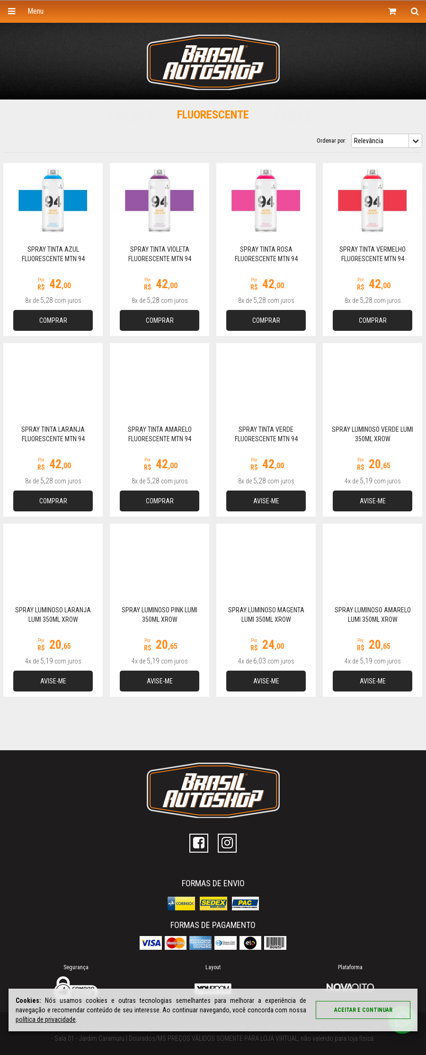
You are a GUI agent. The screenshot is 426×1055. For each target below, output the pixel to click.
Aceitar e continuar (363, 1010)
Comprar (53, 320)
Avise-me (266, 501)
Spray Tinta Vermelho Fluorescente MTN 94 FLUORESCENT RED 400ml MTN (372, 259)
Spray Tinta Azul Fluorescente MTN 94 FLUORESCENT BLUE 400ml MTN (53, 259)
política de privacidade (46, 1019)
